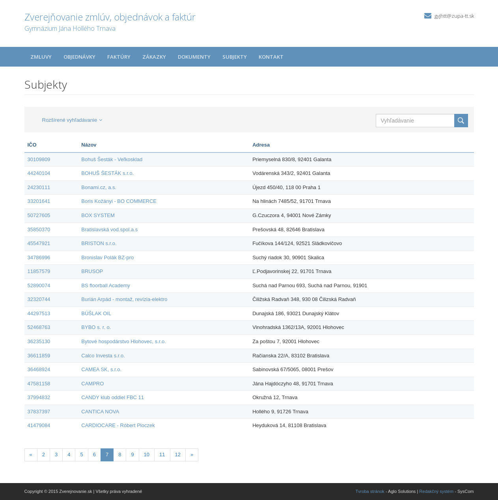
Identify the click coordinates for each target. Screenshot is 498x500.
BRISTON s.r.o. (98, 243)
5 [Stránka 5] (81, 454)
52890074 (39, 285)
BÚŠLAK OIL (96, 313)
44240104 (39, 173)
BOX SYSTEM (98, 215)
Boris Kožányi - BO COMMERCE (119, 201)
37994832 (39, 397)
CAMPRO (92, 384)
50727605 (39, 215)
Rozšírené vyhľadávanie (72, 120)
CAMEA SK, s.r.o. (101, 369)
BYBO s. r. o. (96, 327)
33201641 (39, 201)
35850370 (39, 229)
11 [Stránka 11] (162, 454)
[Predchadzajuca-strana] (30, 454)
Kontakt (271, 56)
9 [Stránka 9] (132, 454)
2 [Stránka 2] (43, 454)
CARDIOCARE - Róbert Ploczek (118, 425)
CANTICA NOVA (100, 411)
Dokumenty (194, 56)
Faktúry (119, 56)
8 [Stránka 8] (119, 454)
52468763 (39, 327)
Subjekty (234, 56)
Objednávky (79, 56)
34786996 (39, 257)
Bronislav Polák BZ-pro (107, 257)
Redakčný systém (436, 491)
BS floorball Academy (105, 285)
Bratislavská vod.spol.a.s (109, 229)
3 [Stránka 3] (56, 454)
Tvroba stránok (370, 491)
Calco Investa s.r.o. (103, 356)
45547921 (39, 243)
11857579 (39, 271)
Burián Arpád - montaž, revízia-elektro (124, 299)
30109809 (39, 159)
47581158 (39, 384)
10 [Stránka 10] (146, 454)
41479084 (39, 425)
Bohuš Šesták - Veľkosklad (111, 159)
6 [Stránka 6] (94, 454)
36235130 (39, 341)
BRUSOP (92, 271)
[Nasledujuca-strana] (191, 454)
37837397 (39, 411)
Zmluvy (41, 56)
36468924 (39, 369)
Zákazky (154, 56)
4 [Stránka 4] (68, 454)
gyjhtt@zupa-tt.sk (454, 15)
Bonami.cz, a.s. (98, 187)
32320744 (39, 299)
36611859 (39, 356)
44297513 (39, 313)
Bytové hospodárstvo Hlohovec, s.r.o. (123, 341)
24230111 (39, 187)
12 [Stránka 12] (178, 454)
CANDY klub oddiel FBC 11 (112, 397)
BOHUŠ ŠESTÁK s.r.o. (107, 173)
